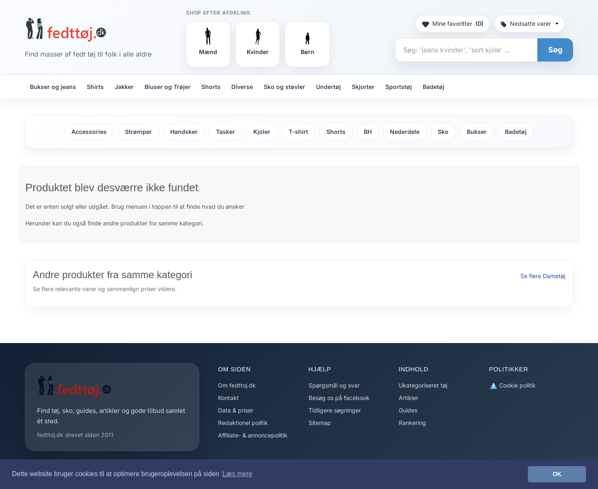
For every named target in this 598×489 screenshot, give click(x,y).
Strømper (138, 131)
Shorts (211, 86)
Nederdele (404, 131)
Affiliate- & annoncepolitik (252, 435)
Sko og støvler (284, 86)
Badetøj (433, 86)
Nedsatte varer (530, 23)
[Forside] (66, 29)
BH (368, 131)
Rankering (412, 422)
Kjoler (261, 131)
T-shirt (298, 131)
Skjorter (363, 86)
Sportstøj (398, 86)
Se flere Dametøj (542, 275)
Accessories (89, 131)
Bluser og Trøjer (168, 86)
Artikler (408, 397)
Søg (555, 49)
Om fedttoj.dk (237, 385)
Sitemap (320, 422)
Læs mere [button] (237, 473)
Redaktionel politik (243, 422)
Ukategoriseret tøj (423, 385)
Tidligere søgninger (335, 410)
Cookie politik (512, 386)
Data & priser (235, 410)
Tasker (225, 131)
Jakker (124, 86)
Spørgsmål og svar (334, 385)
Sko (443, 131)
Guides (408, 410)
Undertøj (328, 86)
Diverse (242, 86)
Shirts (95, 86)
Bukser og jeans (53, 86)
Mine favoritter (452, 24)
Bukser (477, 131)
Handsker (184, 131)
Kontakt (228, 397)
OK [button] (556, 474)
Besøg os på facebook (339, 397)
